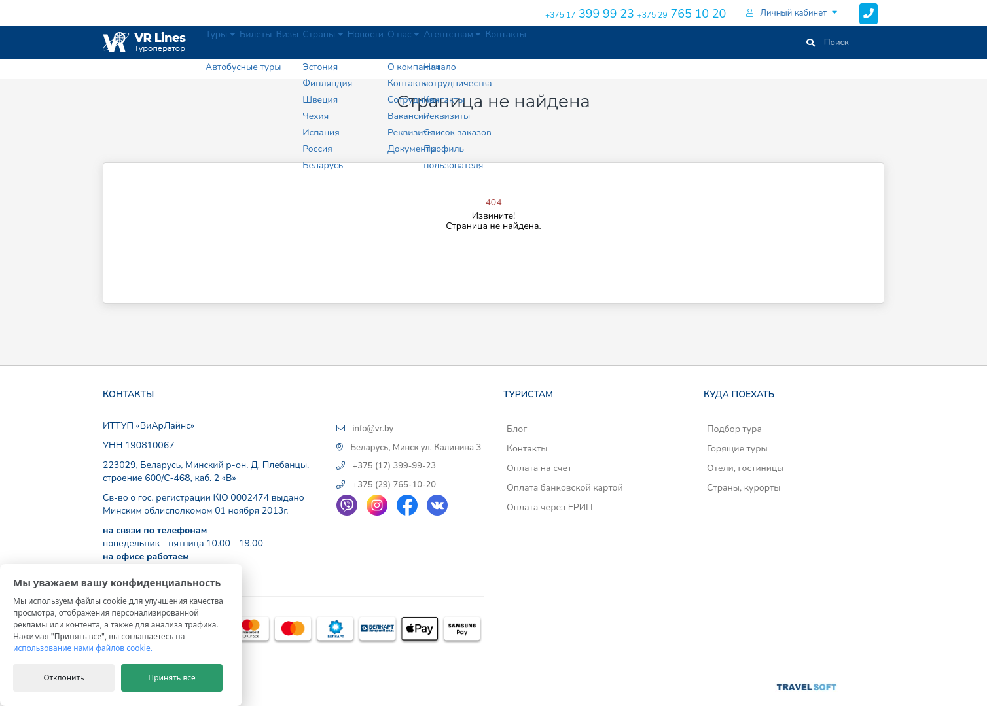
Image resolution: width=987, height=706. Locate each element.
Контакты (628, 42)
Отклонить (63, 677)
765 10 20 (681, 14)
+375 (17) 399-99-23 (394, 466)
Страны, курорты (743, 488)
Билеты (281, 42)
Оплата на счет (539, 468)
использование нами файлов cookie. (83, 648)
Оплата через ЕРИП (550, 507)
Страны (379, 42)
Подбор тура (734, 429)
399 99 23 (589, 14)
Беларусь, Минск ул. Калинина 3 (415, 447)
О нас (492, 42)
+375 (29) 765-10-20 (394, 485)
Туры (229, 42)
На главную (490, 256)
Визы (328, 42)
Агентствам (558, 42)
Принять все (171, 677)
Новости (438, 42)
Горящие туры (737, 448)
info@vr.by (372, 428)
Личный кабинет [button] (786, 13)
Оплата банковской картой (565, 488)
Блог (517, 429)
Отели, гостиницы (745, 468)
